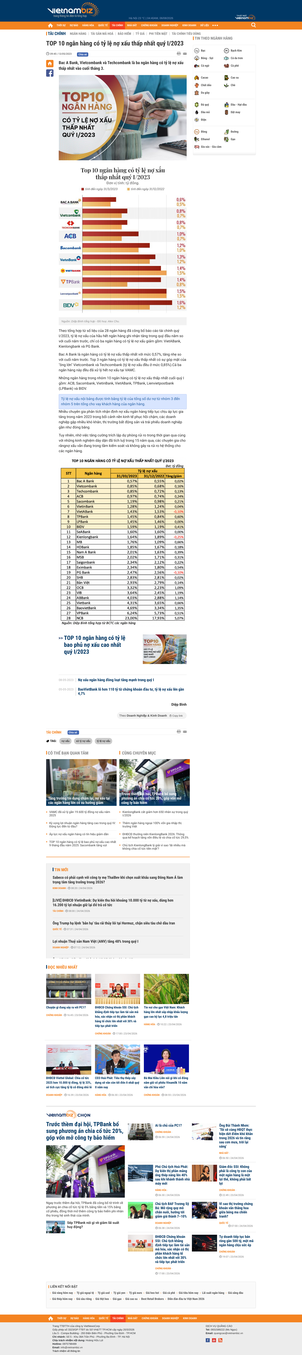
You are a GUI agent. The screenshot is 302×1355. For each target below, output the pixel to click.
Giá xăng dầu (235, 1293)
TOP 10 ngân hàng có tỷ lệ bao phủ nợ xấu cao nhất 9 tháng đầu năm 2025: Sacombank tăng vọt (82, 843)
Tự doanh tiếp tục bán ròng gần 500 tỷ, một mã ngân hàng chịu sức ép (236, 1241)
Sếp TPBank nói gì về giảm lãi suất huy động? (93, 1225)
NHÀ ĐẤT (132, 25)
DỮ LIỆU (204, 25)
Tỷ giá (139, 34)
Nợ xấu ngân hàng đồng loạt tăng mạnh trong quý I (116, 680)
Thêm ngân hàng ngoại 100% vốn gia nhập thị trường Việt (152, 825)
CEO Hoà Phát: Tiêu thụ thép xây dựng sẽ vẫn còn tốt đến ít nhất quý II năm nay (117, 1082)
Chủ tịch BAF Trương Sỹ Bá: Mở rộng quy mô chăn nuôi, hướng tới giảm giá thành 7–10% (172, 1210)
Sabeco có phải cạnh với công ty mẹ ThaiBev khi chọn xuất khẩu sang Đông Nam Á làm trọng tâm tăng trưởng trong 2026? (118, 879)
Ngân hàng (78, 34)
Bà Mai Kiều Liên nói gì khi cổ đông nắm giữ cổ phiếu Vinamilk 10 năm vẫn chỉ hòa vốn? (166, 1082)
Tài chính (57, 33)
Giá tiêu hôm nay (188, 1293)
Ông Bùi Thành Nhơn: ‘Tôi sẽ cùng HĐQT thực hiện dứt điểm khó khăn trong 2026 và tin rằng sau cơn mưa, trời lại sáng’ (236, 1136)
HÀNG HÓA (88, 25)
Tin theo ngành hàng (214, 38)
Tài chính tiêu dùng (186, 34)
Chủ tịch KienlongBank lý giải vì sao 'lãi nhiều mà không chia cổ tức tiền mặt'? (153, 847)
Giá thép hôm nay (62, 1299)
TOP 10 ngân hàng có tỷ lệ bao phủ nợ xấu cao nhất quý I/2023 (94, 644)
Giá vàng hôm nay (62, 1293)
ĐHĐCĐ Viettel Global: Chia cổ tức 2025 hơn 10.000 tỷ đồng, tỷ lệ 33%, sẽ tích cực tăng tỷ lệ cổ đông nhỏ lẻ (69, 1082)
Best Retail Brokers (152, 1299)
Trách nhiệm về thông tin (66, 1351)
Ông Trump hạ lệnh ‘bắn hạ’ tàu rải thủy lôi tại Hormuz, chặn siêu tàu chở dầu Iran (114, 923)
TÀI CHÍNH (117, 25)
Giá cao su (131, 1299)
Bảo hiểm (124, 34)
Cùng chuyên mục (139, 753)
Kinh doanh (59, 888)
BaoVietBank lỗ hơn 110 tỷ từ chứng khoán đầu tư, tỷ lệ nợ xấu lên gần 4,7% (131, 691)
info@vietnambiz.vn (72, 1347)
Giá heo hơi (152, 1293)
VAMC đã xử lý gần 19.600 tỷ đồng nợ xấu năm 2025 (79, 813)
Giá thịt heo (102, 1299)
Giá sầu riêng (84, 1299)
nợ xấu (65, 741)
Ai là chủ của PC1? (168, 1125)
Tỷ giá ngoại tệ (85, 1293)
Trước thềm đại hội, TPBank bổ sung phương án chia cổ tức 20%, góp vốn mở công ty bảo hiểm (151, 798)
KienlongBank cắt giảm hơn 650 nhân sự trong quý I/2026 (155, 813)
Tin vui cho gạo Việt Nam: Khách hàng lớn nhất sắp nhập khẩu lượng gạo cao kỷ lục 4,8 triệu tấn (166, 1012)
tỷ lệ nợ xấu (103, 741)
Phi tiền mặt (158, 34)
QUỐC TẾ (103, 25)
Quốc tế (57, 929)
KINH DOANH (189, 25)
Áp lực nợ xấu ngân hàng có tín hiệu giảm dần (79, 834)
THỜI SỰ (61, 25)
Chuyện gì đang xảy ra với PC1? (66, 1007)
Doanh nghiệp (61, 947)
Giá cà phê (169, 1293)
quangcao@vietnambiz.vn (228, 1333)
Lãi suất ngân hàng (213, 1293)
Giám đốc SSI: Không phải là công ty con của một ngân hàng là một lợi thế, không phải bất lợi (235, 1175)
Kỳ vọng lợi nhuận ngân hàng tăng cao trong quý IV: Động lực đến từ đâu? (82, 825)
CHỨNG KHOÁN (149, 25)
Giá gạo (117, 1299)
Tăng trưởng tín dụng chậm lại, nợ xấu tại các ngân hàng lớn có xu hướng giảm (79, 800)
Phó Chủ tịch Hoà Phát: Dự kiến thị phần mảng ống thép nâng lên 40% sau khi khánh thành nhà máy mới (172, 1175)
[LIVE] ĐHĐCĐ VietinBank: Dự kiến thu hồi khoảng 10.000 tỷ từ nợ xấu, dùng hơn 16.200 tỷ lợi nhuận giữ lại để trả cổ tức (113, 902)
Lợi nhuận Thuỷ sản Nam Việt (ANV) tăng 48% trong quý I (95, 941)
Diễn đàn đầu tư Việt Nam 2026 (186, 1299)
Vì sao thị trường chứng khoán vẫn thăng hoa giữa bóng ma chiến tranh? (236, 1210)
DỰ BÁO (74, 25)
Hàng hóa (149, 1024)
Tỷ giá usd (104, 1293)
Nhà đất (224, 1153)
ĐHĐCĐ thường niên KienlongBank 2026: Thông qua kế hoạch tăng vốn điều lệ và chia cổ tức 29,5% (155, 836)
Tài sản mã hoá (102, 34)
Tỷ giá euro (135, 1293)
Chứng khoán (54, 1015)
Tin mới (61, 869)
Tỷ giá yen (119, 1293)
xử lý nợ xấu (83, 741)
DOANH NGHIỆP (169, 25)
